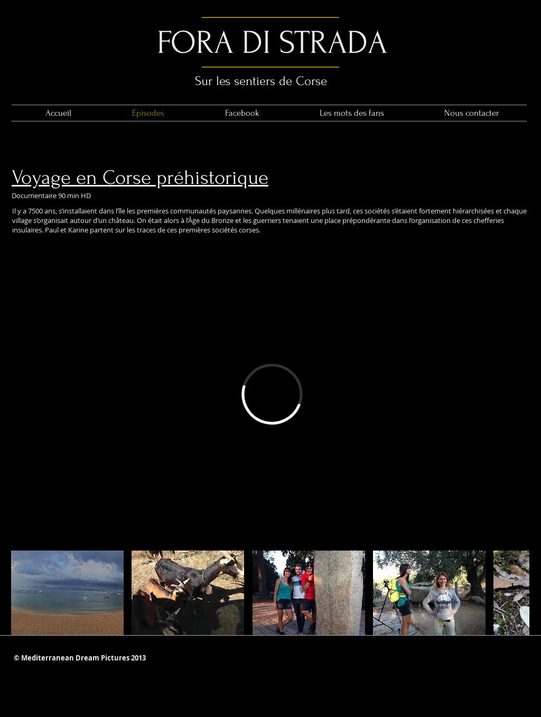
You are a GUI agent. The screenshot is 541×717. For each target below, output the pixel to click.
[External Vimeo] (272, 394)
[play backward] (24, 593)
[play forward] (516, 593)
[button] (67, 593)
